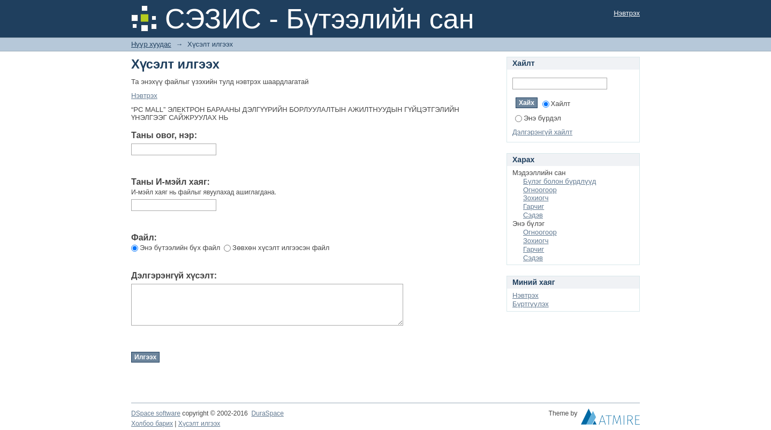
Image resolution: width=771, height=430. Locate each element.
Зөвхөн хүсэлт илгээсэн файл (276, 248)
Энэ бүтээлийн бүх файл (175, 248)
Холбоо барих (152, 423)
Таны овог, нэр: (164, 135)
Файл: (144, 237)
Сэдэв (533, 215)
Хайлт (556, 104)
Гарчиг (533, 206)
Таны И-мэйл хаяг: (170, 181)
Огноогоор (540, 190)
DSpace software (155, 413)
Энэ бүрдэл (538, 118)
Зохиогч (535, 198)
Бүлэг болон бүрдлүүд (559, 181)
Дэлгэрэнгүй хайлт (542, 132)
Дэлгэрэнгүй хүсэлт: (174, 275)
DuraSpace (267, 413)
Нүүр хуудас (151, 44)
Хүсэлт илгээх (199, 423)
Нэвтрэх (627, 13)
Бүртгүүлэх (530, 304)
